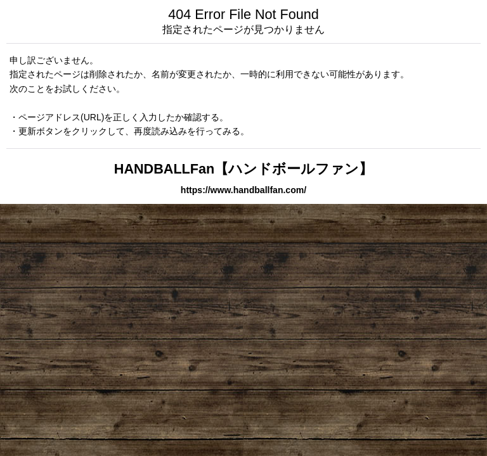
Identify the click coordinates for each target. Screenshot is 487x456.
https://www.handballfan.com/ (243, 190)
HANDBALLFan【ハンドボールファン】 (243, 169)
